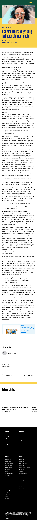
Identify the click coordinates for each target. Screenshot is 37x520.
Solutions (6, 442)
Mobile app (7, 436)
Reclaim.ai (21, 444)
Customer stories (8, 484)
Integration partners (9, 496)
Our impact (21, 488)
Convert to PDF (8, 475)
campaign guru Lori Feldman (10, 317)
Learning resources (23, 473)
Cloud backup (7, 469)
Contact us (21, 461)
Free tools (6, 450)
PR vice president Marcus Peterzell (20, 315)
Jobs (20, 484)
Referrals (6, 492)
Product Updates (22, 452)
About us (21, 482)
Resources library (8, 486)
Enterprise (21, 440)
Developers (7, 488)
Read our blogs (7, 507)
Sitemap (21, 471)
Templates (7, 448)
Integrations (7, 438)
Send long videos (8, 461)
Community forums (8, 490)
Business (21, 438)
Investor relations (22, 486)
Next (27, 376)
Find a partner (7, 498)
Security (6, 444)
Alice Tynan (7, 40)
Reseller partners (8, 494)
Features (6, 440)
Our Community (7, 27)
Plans (20, 450)
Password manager (8, 467)
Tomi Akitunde (7, 411)
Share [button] (30, 2)
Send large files (8, 459)
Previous (9, 376)
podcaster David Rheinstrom (10, 313)
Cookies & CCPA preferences (24, 467)
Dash (20, 442)
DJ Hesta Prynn (23, 313)
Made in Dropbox (6, 366)
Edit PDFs (6, 471)
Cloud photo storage (9, 463)
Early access (7, 446)
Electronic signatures (9, 473)
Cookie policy (22, 465)
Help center (21, 459)
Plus (20, 434)
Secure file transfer (8, 465)
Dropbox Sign (22, 446)
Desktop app (7, 434)
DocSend (21, 448)
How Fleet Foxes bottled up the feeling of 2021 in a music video (15, 408)
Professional (21, 436)
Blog (5, 482)
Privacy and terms (22, 463)
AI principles (21, 469)
